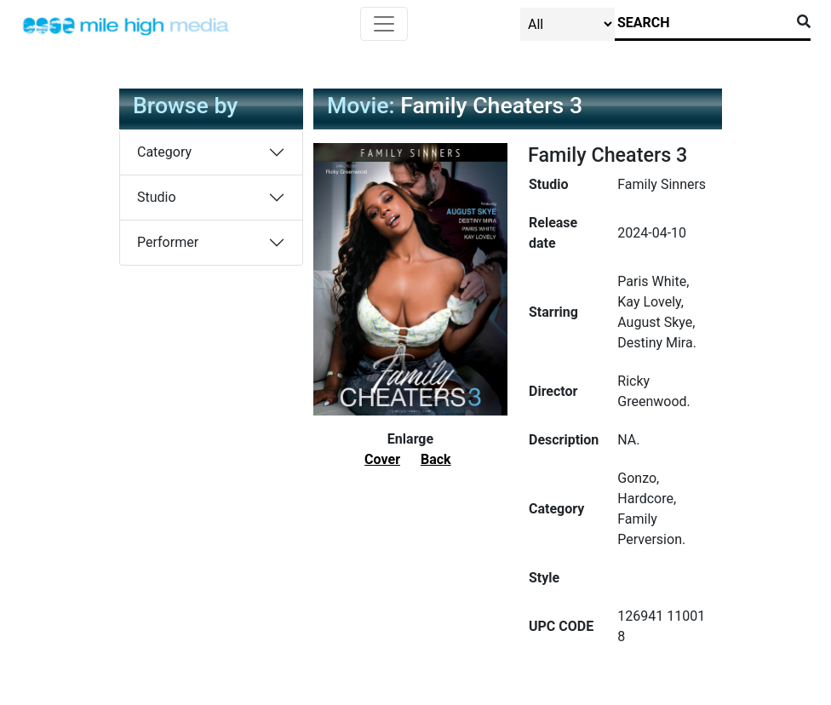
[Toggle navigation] (384, 24)
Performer (167, 242)
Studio (156, 197)
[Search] (702, 23)
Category (164, 152)
